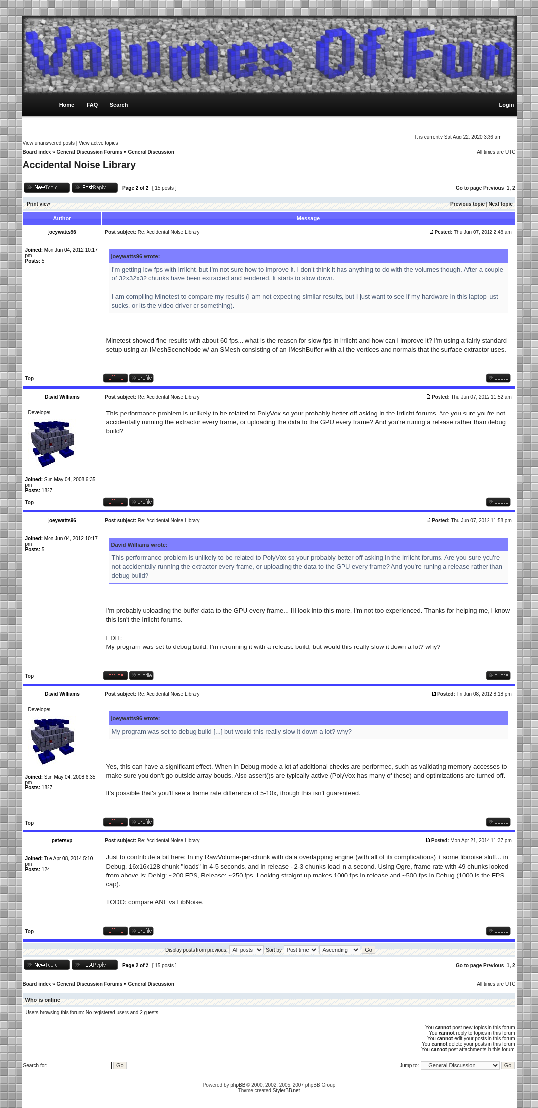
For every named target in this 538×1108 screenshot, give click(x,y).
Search (119, 105)
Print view (38, 204)
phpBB (237, 1085)
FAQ (92, 105)
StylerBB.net (286, 1090)
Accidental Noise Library (79, 164)
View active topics (98, 143)
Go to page (469, 188)
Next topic (500, 204)
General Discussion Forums (89, 152)
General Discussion (151, 152)
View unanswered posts (49, 143)
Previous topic (467, 204)
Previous (493, 188)
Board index (37, 152)
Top (29, 378)
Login (506, 105)
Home (67, 105)
